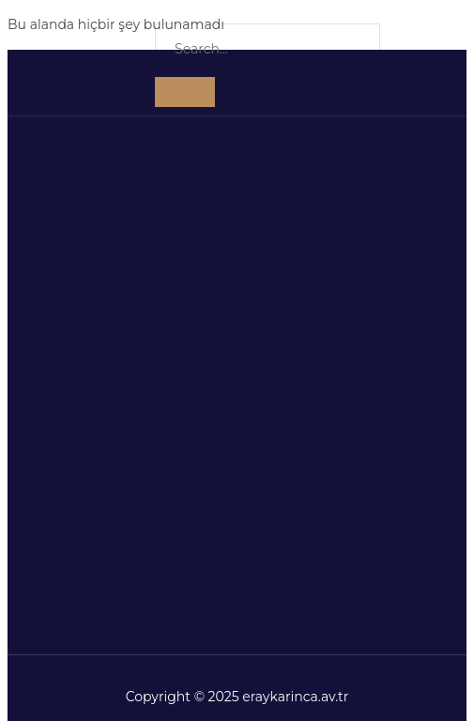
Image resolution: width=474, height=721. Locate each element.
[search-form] (267, 49)
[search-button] (185, 92)
